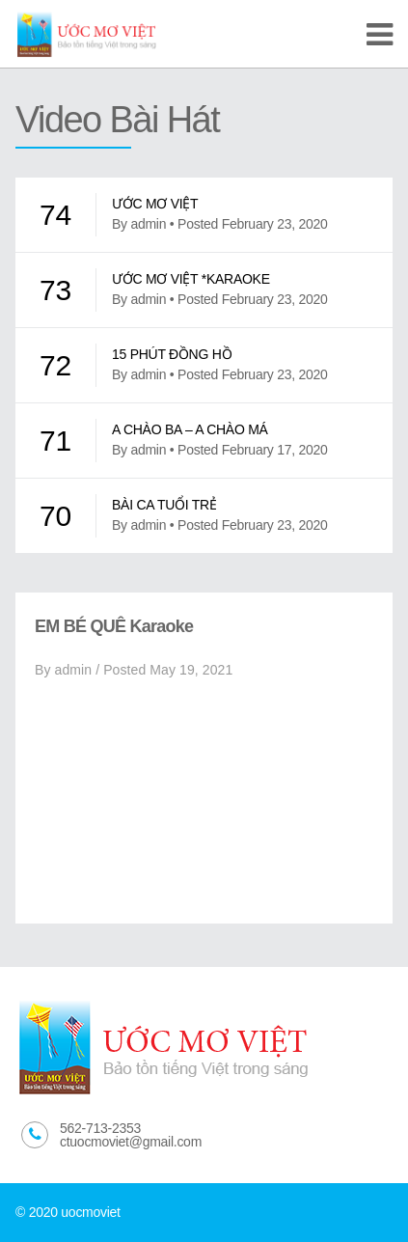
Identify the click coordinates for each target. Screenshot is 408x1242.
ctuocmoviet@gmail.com (131, 1141)
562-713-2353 (100, 1128)
